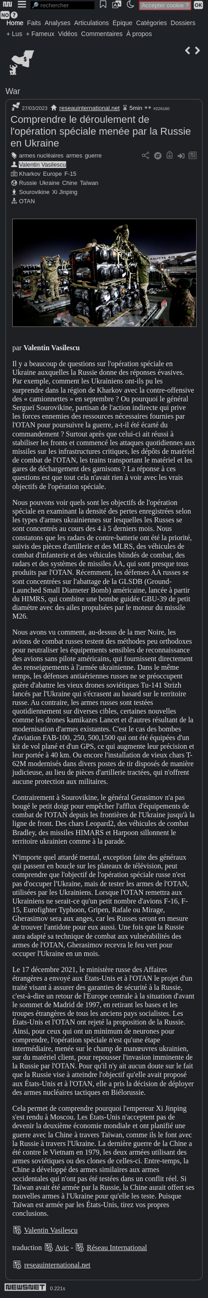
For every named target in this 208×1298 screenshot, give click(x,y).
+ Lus (14, 33)
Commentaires (102, 33)
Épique (123, 22)
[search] (62, 5)
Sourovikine (34, 192)
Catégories (151, 22)
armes (74, 155)
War (12, 91)
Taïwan (89, 182)
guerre (93, 155)
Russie (28, 182)
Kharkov (30, 173)
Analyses (58, 22)
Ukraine (49, 182)
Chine (69, 182)
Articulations (91, 22)
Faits (34, 22)
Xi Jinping (65, 192)
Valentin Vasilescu (42, 164)
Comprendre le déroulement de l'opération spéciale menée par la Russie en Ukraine (100, 131)
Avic (62, 1247)
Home (14, 22)
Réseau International (117, 1247)
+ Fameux (40, 33)
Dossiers (183, 22)
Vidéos (68, 33)
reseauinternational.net (89, 108)
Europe (52, 173)
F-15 (70, 173)
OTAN (27, 201)
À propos (139, 33)
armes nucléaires (41, 155)
